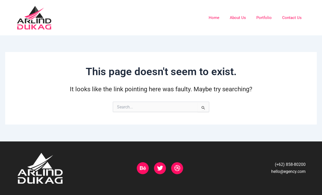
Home (214, 17)
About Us (238, 17)
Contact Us (292, 17)
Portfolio (264, 17)
